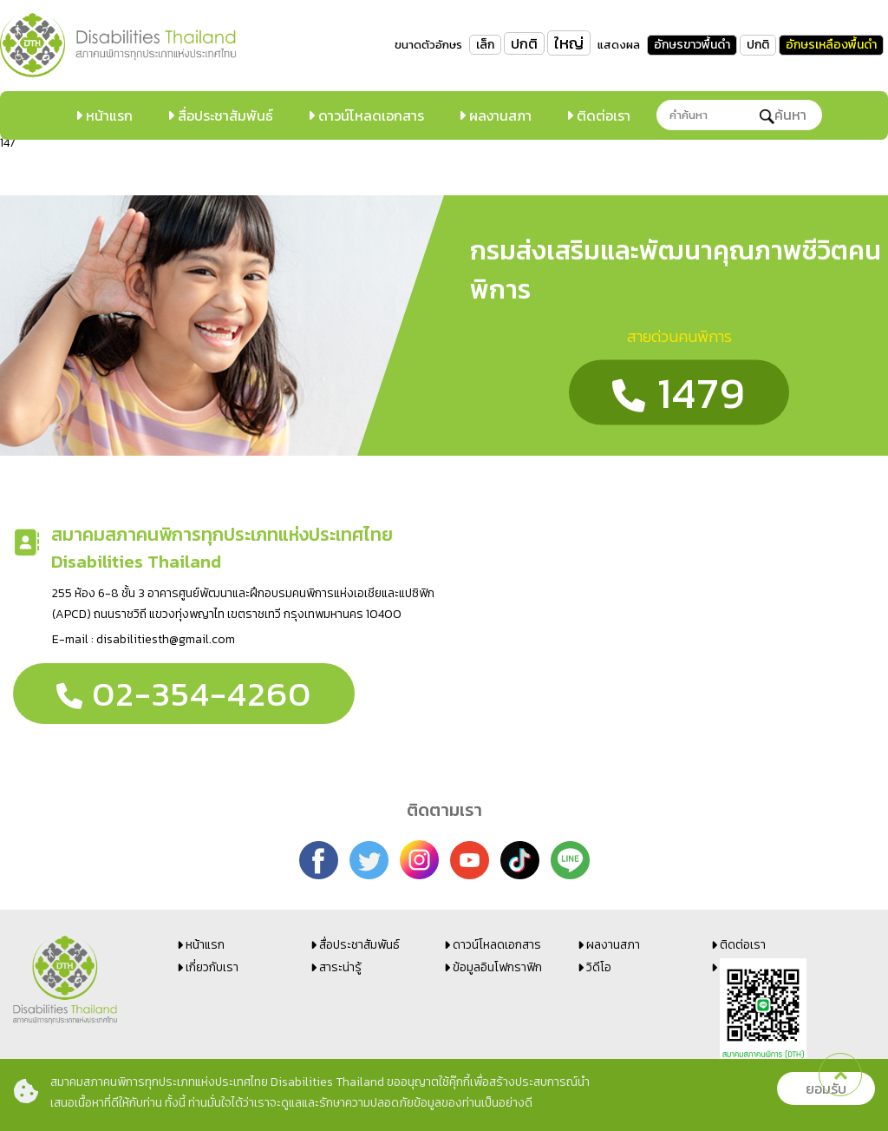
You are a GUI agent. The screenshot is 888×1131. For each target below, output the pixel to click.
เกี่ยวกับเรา (212, 967)
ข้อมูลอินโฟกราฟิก (497, 967)
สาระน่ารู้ (340, 967)
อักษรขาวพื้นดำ (692, 45)
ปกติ (524, 43)
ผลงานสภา (499, 115)
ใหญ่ (569, 43)
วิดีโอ (598, 967)
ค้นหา (783, 114)
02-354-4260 (183, 693)
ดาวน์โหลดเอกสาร (369, 115)
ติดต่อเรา (601, 115)
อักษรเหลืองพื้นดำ (831, 45)
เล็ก (485, 45)
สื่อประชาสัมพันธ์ (223, 115)
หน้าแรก (107, 115)
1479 (679, 391)
